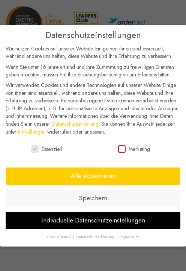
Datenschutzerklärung (75, 122)
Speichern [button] (93, 197)
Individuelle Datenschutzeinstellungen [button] (93, 219)
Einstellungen (32, 130)
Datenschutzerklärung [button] (96, 235)
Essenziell (46, 148)
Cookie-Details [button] (59, 235)
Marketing (134, 148)
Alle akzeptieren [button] (93, 175)
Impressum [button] (129, 235)
